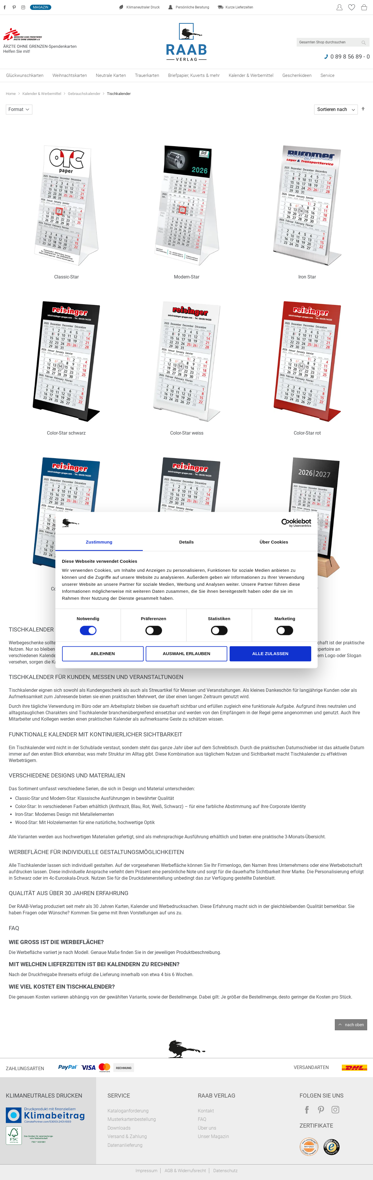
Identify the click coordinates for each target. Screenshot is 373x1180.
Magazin (40, 7)
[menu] (186, 75)
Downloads (119, 1128)
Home (11, 93)
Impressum (146, 1170)
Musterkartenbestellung (132, 1119)
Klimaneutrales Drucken (44, 1095)
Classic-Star (66, 277)
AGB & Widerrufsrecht (185, 1170)
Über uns (207, 1128)
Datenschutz (225, 1170)
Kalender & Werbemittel (42, 93)
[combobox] (333, 42)
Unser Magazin (213, 1136)
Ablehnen (103, 653)
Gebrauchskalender (84, 93)
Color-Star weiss (186, 433)
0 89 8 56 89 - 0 (350, 56)
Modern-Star (186, 277)
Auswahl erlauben (186, 653)
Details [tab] (186, 542)
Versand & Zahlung (127, 1136)
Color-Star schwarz (66, 433)
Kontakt (206, 1111)
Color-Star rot (307, 433)
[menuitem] (24, 75)
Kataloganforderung (128, 1111)
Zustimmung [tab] (99, 542)
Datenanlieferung (125, 1145)
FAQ (202, 1119)
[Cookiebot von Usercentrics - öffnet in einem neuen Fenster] (285, 522)
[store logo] (186, 42)
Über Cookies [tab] (274, 542)
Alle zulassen (270, 653)
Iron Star (307, 277)
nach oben (354, 1024)
